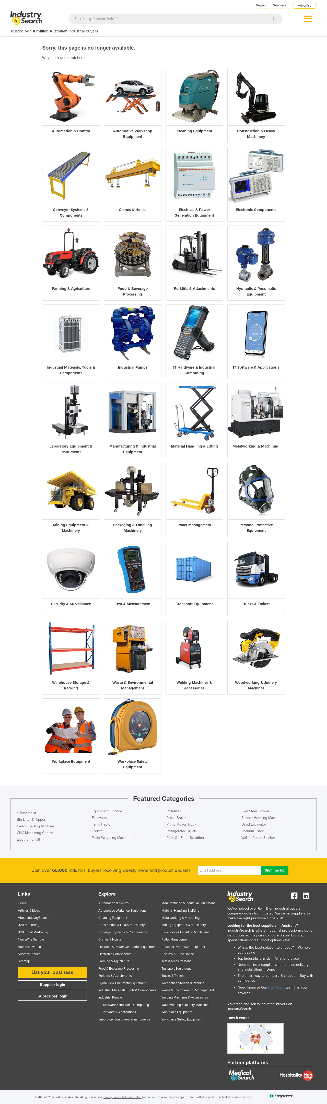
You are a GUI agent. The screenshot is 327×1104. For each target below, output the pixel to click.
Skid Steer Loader (255, 811)
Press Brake (176, 818)
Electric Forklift (28, 839)
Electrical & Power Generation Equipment (127, 947)
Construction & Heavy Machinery (121, 925)
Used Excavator (253, 824)
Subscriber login (52, 996)
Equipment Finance (107, 811)
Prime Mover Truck (181, 824)
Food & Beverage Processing (118, 969)
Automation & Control (113, 903)
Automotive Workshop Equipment (122, 911)
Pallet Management (175, 939)
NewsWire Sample (31, 939)
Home (22, 903)
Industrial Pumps (110, 997)
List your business (52, 972)
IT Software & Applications (117, 1012)
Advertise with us (30, 947)
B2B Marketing (28, 925)
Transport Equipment (176, 969)
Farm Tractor (102, 824)
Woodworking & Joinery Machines (185, 1005)
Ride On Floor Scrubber (185, 838)
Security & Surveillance (177, 954)
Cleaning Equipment (112, 918)
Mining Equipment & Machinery (183, 925)
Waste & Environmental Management (187, 990)
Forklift (97, 831)
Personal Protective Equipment (183, 947)
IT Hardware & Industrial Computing (123, 1005)
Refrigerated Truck (181, 831)
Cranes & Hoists (109, 939)
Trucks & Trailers (172, 976)
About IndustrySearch (33, 918)
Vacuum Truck (252, 831)
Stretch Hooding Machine (261, 818)
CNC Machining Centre (35, 833)
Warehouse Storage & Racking (182, 983)
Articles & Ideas (29, 911)
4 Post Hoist (26, 813)
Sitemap (24, 961)
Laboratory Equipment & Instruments (124, 1019)
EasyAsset (276, 987)
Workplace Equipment (176, 1012)
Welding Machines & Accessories (184, 997)
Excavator (99, 818)
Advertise (304, 6)
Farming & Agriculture (113, 961)
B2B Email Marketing (33, 932)
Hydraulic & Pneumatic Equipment (122, 983)
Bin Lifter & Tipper (31, 819)
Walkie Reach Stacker (258, 838)
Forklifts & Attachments (115, 976)
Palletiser (174, 811)
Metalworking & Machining (180, 918)
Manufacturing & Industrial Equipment (188, 903)
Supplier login (52, 984)
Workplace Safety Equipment (181, 1019)
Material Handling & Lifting (180, 911)
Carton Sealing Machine (35, 826)
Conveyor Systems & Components (122, 932)
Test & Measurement (176, 961)
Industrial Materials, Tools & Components (127, 990)
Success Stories (29, 954)
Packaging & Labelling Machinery (185, 932)
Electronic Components (114, 954)
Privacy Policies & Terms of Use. (122, 1097)
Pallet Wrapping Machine (111, 838)
